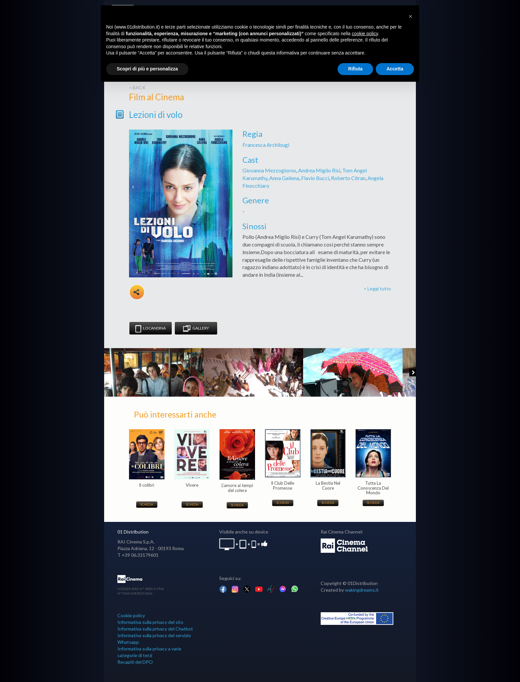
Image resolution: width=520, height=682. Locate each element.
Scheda (146, 504)
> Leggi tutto (377, 288)
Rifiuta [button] (355, 68)
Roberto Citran (348, 178)
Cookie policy (131, 615)
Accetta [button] (394, 68)
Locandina (150, 329)
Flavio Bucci (315, 178)
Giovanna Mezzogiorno (269, 170)
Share (137, 292)
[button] (410, 16)
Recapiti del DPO (135, 662)
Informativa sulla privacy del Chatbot (155, 629)
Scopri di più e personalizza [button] (147, 68)
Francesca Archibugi (265, 145)
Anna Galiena (284, 178)
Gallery (196, 329)
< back (137, 87)
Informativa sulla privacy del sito (150, 622)
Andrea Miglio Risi (319, 170)
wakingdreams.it (362, 590)
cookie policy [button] (365, 33)
